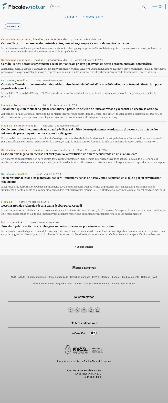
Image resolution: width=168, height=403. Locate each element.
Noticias (145, 277)
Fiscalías (38, 39)
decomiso (13, 26)
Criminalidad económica (16, 39)
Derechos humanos (80, 277)
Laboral (116, 277)
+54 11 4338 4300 (91, 377)
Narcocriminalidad (57, 39)
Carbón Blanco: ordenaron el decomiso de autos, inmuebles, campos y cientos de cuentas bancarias (65, 43)
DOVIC (95, 277)
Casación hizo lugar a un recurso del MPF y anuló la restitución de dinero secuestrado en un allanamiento (69, 154)
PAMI (154, 277)
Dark (93, 333)
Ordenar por (93, 16)
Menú (157, 7)
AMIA (13, 277)
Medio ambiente (130, 277)
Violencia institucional (124, 283)
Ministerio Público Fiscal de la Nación (92, 361)
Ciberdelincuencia (36, 277)
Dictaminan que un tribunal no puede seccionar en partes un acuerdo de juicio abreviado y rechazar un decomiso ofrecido (79, 109)
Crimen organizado (58, 277)
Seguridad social (64, 283)
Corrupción (8, 80)
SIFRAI (78, 283)
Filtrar (71, 16)
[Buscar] (96, 6)
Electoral (105, 277)
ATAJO (21, 277)
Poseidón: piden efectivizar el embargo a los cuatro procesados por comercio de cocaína (57, 226)
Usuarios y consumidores (97, 283)
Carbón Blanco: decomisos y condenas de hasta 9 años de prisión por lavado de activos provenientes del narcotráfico (76, 63)
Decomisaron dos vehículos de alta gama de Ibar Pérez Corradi (41, 205)
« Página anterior (84, 246)
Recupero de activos (58, 150)
